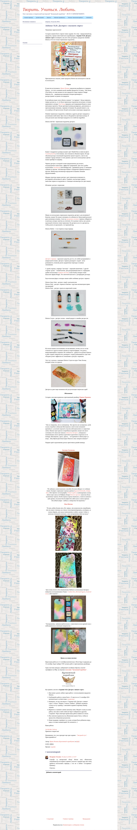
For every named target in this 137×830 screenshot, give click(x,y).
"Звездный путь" (82, 735)
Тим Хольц (62, 104)
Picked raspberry (72, 493)
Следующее (50, 819)
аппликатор (57, 167)
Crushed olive (71, 592)
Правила (49, 17)
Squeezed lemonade (79, 491)
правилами (71, 699)
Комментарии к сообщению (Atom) (73, 825)
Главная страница (28, 17)
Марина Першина (85, 397)
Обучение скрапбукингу (59, 17)
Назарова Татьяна (55, 757)
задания (53, 747)
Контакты (89, 17)
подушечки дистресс (72, 433)
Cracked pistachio (50, 154)
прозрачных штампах (72, 219)
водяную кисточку (63, 272)
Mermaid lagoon (80, 592)
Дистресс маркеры (50, 259)
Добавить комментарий (53, 772)
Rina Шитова (68, 504)
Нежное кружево (75, 495)
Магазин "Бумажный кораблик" (75, 17)
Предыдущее (86, 819)
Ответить (52, 768)
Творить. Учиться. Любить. (49, 9)
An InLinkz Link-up (51, 729)
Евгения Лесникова (68, 450)
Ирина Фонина (65, 88)
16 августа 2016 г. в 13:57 (69, 757)
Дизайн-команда (40, 17)
